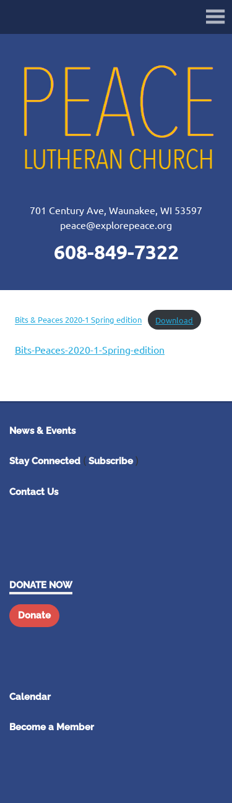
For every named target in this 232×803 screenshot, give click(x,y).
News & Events (42, 430)
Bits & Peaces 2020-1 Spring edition (78, 320)
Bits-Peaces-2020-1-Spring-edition (90, 349)
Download (174, 320)
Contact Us (33, 491)
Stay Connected (44, 461)
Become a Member (51, 727)
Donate (34, 615)
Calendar (30, 696)
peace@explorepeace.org (116, 224)
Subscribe (110, 461)
